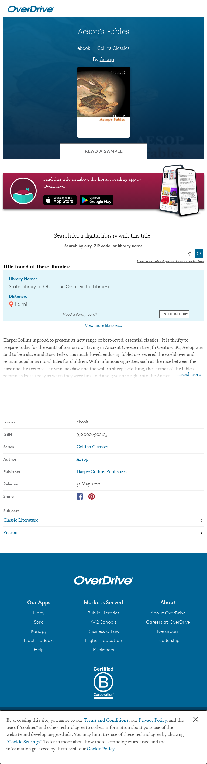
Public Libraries (104, 613)
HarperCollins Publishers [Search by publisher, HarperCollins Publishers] (102, 472)
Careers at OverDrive (168, 622)
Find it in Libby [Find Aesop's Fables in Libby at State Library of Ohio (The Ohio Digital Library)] (174, 314)
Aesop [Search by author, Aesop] (107, 59)
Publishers (103, 649)
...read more (189, 374)
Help (39, 649)
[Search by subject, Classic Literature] (103, 521)
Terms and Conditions (106, 720)
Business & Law (104, 631)
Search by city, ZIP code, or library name (103, 245)
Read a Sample (104, 151)
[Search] (199, 253)
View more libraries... (103, 326)
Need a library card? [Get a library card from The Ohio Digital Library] (80, 314)
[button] (38, 602)
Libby (38, 613)
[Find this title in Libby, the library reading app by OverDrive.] (103, 191)
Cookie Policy (100, 749)
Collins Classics (113, 48)
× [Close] (195, 719)
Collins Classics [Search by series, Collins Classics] (92, 447)
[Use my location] (189, 253)
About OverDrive (168, 613)
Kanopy (39, 631)
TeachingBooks (38, 640)
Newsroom (168, 631)
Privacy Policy (153, 720)
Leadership (168, 640)
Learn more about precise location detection (170, 261)
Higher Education (103, 640)
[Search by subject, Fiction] (103, 533)
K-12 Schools (103, 622)
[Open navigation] (196, 9)
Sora (38, 622)
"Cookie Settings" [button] (23, 742)
